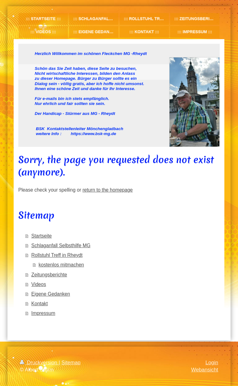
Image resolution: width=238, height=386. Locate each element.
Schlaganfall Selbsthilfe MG (60, 245)
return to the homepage (107, 190)
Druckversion (39, 363)
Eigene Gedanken (50, 294)
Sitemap (71, 363)
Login (211, 363)
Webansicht (204, 370)
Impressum (43, 313)
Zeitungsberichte (49, 274)
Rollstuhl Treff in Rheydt (56, 255)
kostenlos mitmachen (61, 264)
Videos (38, 284)
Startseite (41, 235)
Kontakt (39, 303)
